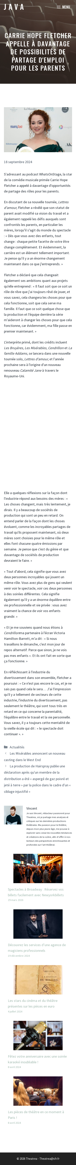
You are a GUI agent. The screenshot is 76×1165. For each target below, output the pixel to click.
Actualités (17, 747)
